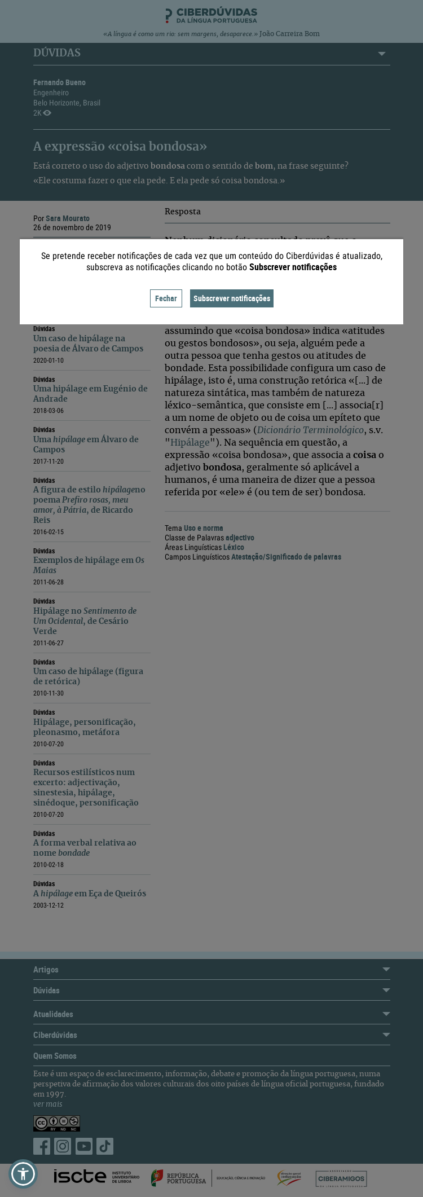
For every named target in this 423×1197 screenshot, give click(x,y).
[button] (23, 1174)
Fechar (166, 298)
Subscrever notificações (231, 298)
